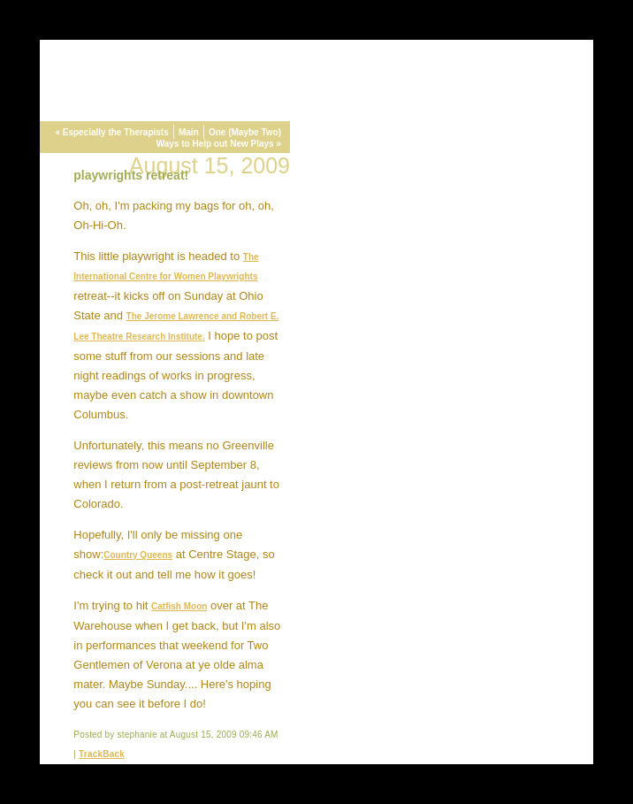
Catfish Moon (179, 606)
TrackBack (102, 754)
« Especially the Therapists (111, 132)
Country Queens (137, 555)
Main (189, 132)
